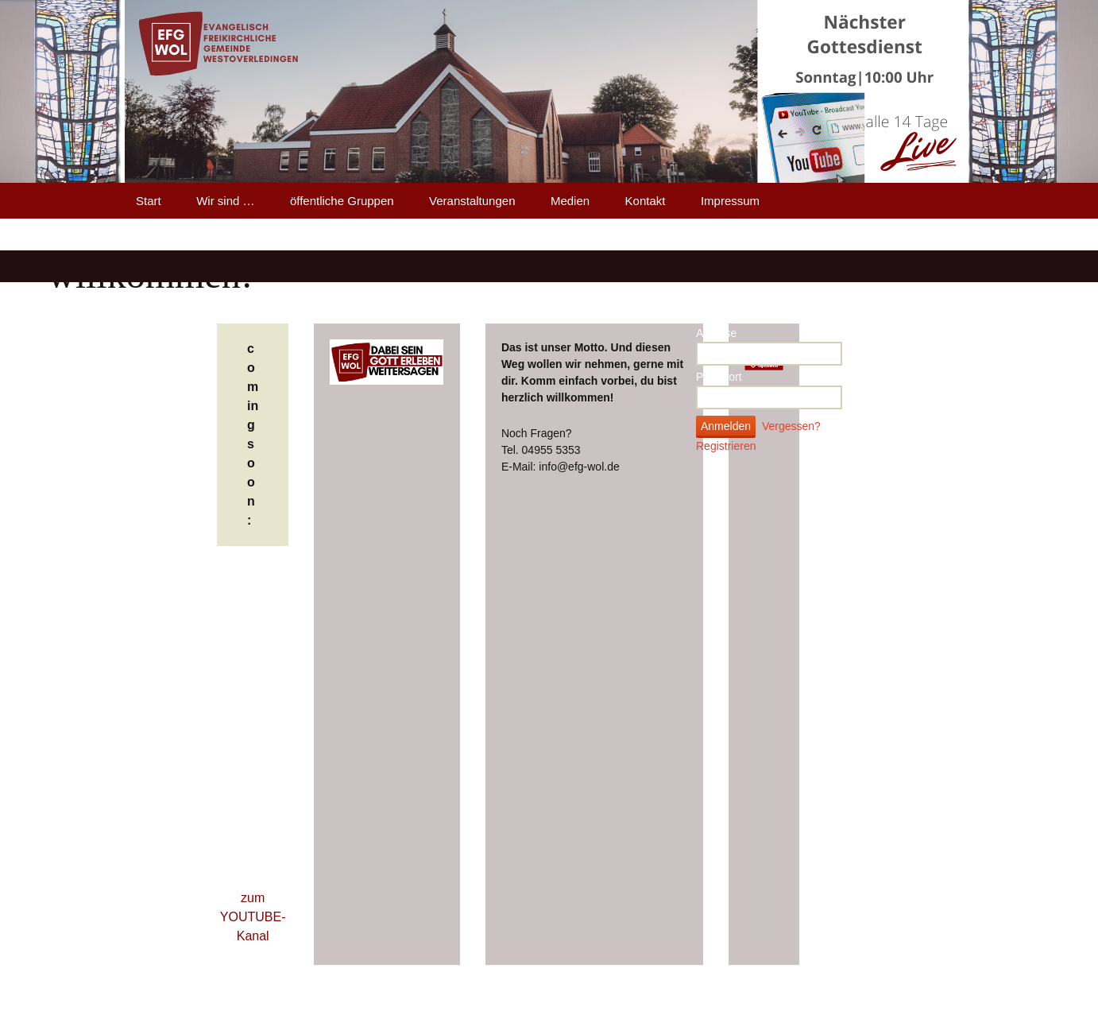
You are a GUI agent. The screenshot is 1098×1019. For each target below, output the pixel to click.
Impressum (730, 200)
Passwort (719, 376)
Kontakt (645, 200)
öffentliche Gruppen (342, 200)
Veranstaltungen (472, 200)
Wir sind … (225, 200)
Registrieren (726, 446)
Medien (570, 200)
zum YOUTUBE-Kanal (253, 917)
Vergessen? (791, 426)
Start (148, 200)
